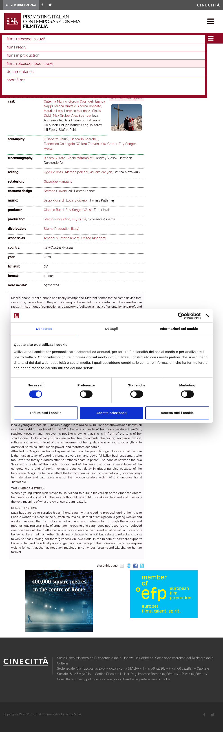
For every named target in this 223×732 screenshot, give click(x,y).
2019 (69, 50)
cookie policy (111, 679)
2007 (50, 56)
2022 (40, 50)
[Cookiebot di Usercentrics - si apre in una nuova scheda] (181, 315)
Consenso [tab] (44, 329)
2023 (30, 50)
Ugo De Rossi (54, 172)
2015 (106, 50)
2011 (10, 56)
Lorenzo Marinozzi (77, 111)
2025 (11, 50)
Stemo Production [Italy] (61, 228)
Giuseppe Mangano (58, 181)
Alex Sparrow (81, 115)
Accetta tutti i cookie (177, 413)
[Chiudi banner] (207, 315)
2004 (80, 56)
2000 (119, 56)
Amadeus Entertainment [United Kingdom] (75, 238)
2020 (59, 50)
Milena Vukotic (65, 106)
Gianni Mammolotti (80, 158)
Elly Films (79, 219)
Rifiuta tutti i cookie (45, 413)
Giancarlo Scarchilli (84, 139)
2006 (60, 56)
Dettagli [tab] (111, 329)
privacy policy (85, 679)
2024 (20, 50)
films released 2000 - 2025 (56, 37)
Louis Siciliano (76, 200)
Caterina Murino (55, 101)
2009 (30, 56)
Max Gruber (61, 115)
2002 (99, 56)
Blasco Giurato (54, 158)
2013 (125, 50)
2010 (20, 56)
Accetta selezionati (111, 413)
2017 (87, 50)
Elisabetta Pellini (56, 87)
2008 (40, 56)
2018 (78, 50)
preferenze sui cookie (154, 679)
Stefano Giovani (55, 191)
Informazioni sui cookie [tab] (179, 329)
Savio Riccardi (54, 200)
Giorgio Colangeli (81, 101)
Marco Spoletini (76, 172)
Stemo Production (57, 219)
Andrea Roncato (89, 106)
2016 (97, 50)
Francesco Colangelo (85, 87)
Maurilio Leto (53, 111)
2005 (70, 56)
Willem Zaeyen (55, 92)
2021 (83, 37)
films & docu (24, 37)
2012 (135, 50)
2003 (89, 56)
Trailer (117, 86)
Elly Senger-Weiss (81, 92)
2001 (109, 56)
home (7, 37)
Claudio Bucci (54, 210)
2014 (116, 50)
